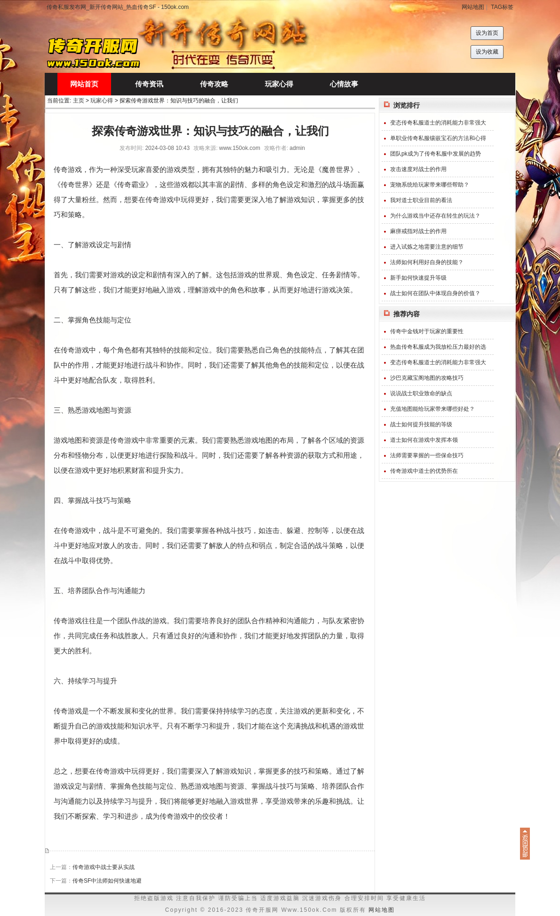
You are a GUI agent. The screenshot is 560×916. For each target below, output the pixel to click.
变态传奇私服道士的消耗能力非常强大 (438, 122)
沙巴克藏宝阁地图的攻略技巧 (427, 378)
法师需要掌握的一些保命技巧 (427, 455)
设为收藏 (487, 51)
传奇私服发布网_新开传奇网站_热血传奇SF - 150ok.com (118, 7)
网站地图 (473, 7)
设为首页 (487, 33)
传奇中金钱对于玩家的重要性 (427, 331)
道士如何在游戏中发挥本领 (424, 440)
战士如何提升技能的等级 (421, 424)
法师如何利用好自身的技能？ (427, 262)
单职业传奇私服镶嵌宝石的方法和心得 (438, 138)
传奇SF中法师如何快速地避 (107, 880)
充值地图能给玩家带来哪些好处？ (432, 409)
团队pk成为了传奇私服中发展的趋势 (435, 153)
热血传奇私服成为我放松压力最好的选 (438, 347)
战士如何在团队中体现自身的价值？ (435, 293)
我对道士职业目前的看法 (421, 200)
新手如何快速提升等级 (418, 277)
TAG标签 (502, 7)
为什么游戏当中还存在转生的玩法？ (435, 215)
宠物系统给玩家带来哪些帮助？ (429, 184)
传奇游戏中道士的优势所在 (424, 471)
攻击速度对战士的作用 (418, 169)
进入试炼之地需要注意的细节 (427, 246)
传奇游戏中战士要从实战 (103, 867)
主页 (78, 100)
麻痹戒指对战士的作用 (418, 231)
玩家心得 (101, 100)
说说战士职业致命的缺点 (421, 393)
